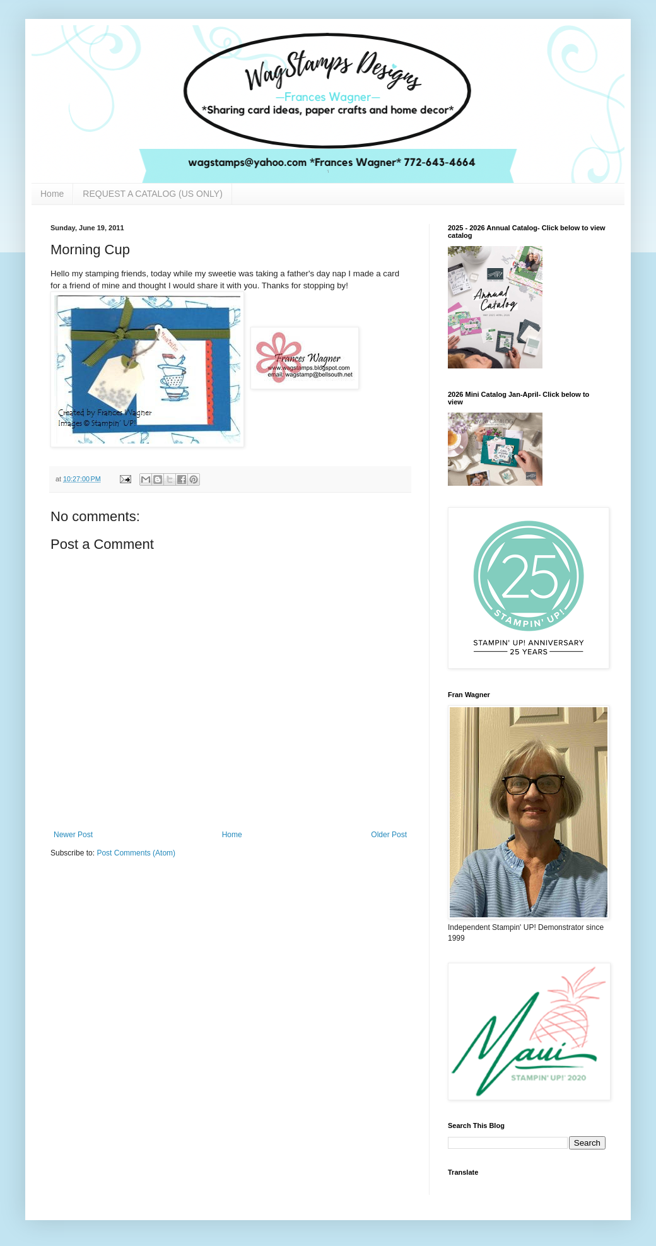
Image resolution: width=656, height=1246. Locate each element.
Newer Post (73, 834)
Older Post (389, 834)
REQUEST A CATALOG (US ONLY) (152, 194)
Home (52, 194)
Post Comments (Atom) (136, 853)
